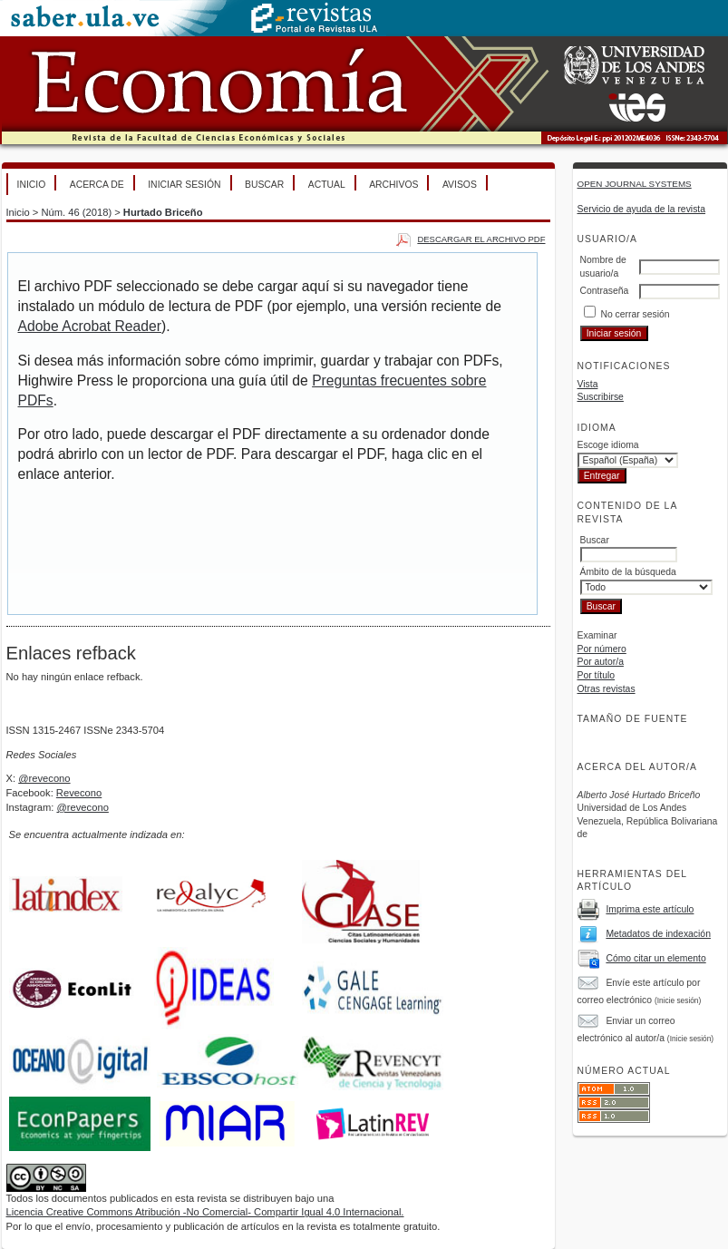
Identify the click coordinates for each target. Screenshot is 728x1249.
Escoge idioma (608, 445)
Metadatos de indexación (658, 934)
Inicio (31, 185)
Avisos (459, 185)
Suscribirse (601, 397)
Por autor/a (601, 662)
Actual (326, 185)
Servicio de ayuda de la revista (642, 209)
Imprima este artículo (650, 909)
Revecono (79, 792)
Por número (602, 649)
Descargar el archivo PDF (481, 239)
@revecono (44, 778)
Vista (588, 384)
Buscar (264, 185)
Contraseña (604, 291)
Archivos (393, 185)
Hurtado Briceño (163, 212)
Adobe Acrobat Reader (89, 326)
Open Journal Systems (635, 184)
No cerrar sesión (634, 314)
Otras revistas (607, 689)
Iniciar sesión (184, 185)
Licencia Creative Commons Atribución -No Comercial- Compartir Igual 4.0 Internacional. (205, 1211)
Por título (597, 675)
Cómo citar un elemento (655, 958)
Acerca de (97, 185)
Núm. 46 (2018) (76, 212)
